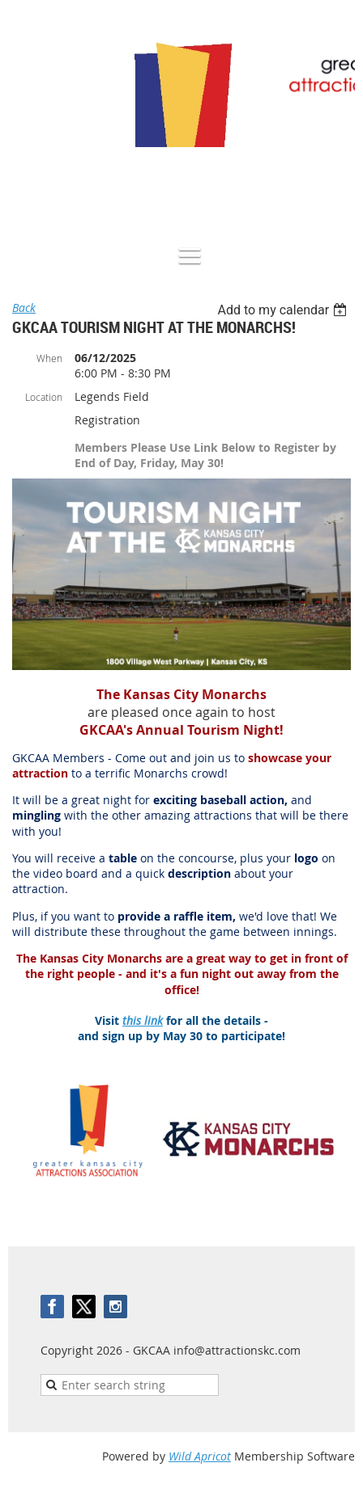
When (49, 358)
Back (24, 307)
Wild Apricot (200, 1456)
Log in (338, 187)
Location (43, 396)
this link (142, 1020)
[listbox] (284, 310)
